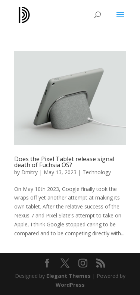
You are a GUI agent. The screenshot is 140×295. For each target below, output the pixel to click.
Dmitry (29, 172)
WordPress (70, 284)
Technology (97, 172)
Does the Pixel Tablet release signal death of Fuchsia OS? (64, 162)
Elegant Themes (68, 275)
